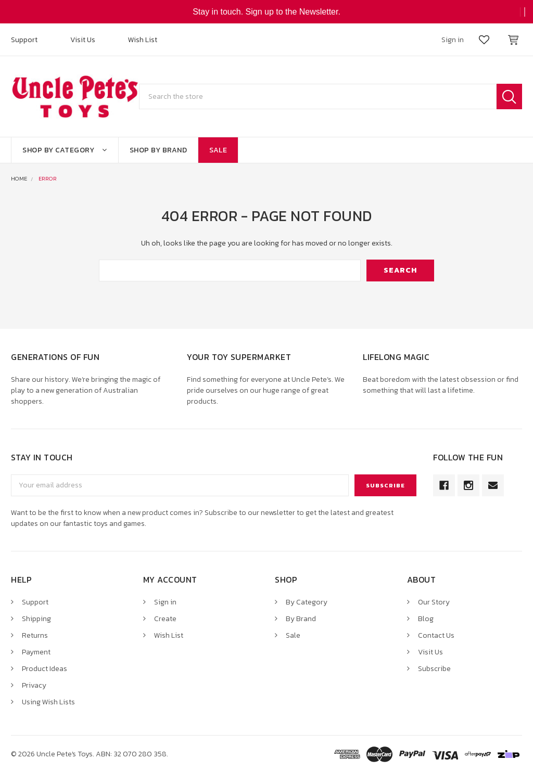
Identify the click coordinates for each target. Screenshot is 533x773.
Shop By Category (64, 150)
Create (165, 618)
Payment (36, 652)
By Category (306, 602)
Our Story (434, 602)
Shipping (36, 618)
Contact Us (436, 635)
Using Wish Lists (48, 702)
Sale (218, 150)
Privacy (34, 685)
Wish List (142, 39)
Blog (426, 618)
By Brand (301, 618)
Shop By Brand (158, 150)
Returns (35, 635)
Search (509, 96)
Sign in (165, 602)
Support (24, 39)
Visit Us (82, 39)
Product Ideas (44, 668)
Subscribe (434, 668)
